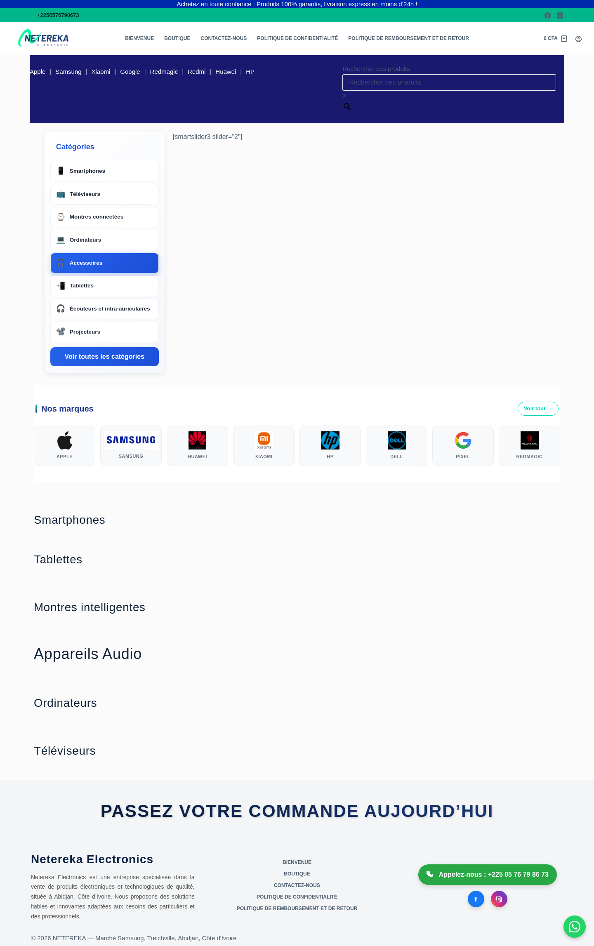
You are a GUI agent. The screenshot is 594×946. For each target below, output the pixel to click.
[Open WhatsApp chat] (573, 925)
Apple (37, 71)
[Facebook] (547, 15)
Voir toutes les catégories (104, 356)
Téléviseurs (73, 752)
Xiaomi (101, 71)
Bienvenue (139, 38)
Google (130, 71)
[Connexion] (578, 39)
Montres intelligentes (105, 608)
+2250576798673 (58, 15)
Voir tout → (538, 408)
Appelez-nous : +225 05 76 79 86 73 (488, 875)
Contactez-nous (224, 38)
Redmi (196, 71)
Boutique (177, 38)
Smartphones (80, 521)
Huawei (225, 71)
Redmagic (164, 71)
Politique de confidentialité (297, 38)
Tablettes (65, 560)
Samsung (68, 71)
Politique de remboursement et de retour (408, 38)
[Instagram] (560, 15)
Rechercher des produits (376, 68)
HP (250, 71)
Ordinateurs (74, 704)
